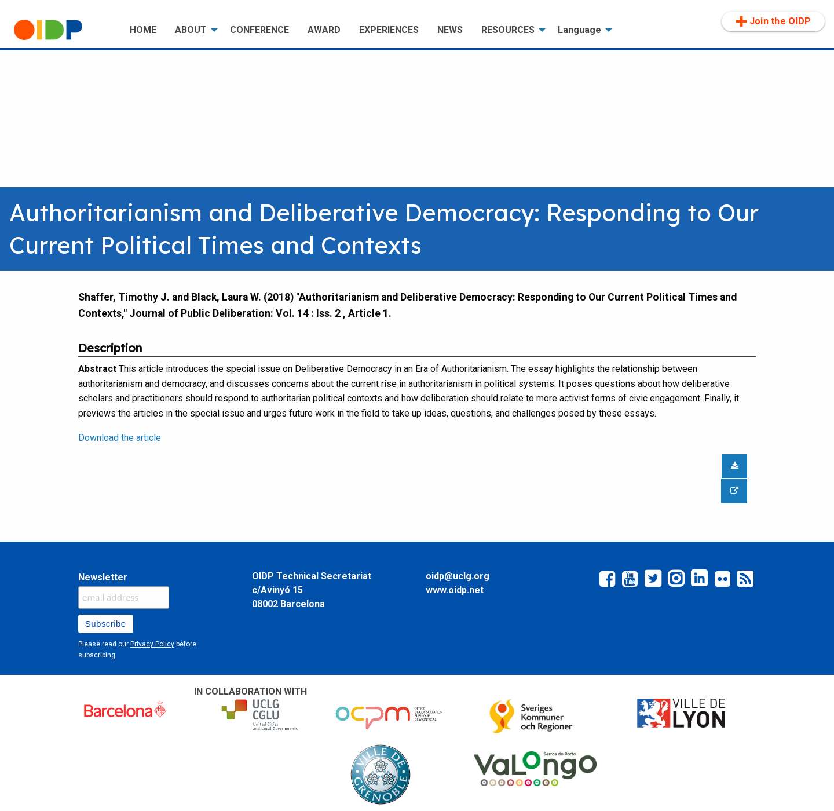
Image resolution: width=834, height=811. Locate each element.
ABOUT (191, 29)
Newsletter (102, 577)
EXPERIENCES (389, 29)
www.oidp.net (455, 590)
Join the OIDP (773, 21)
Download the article (119, 437)
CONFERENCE (259, 29)
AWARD (324, 29)
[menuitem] (62, 30)
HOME (143, 29)
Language (579, 29)
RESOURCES (508, 29)
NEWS (450, 29)
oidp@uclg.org (457, 576)
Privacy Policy (152, 644)
